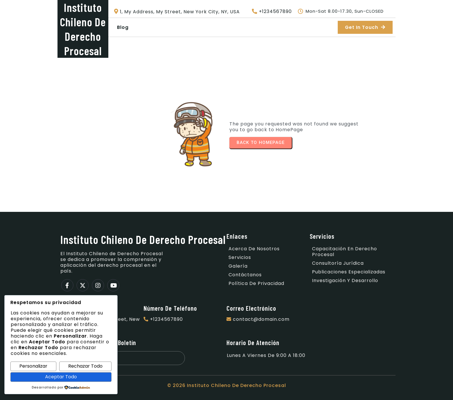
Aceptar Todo (61, 376)
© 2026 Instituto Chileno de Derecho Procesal (226, 385)
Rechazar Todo (85, 366)
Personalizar (33, 366)
